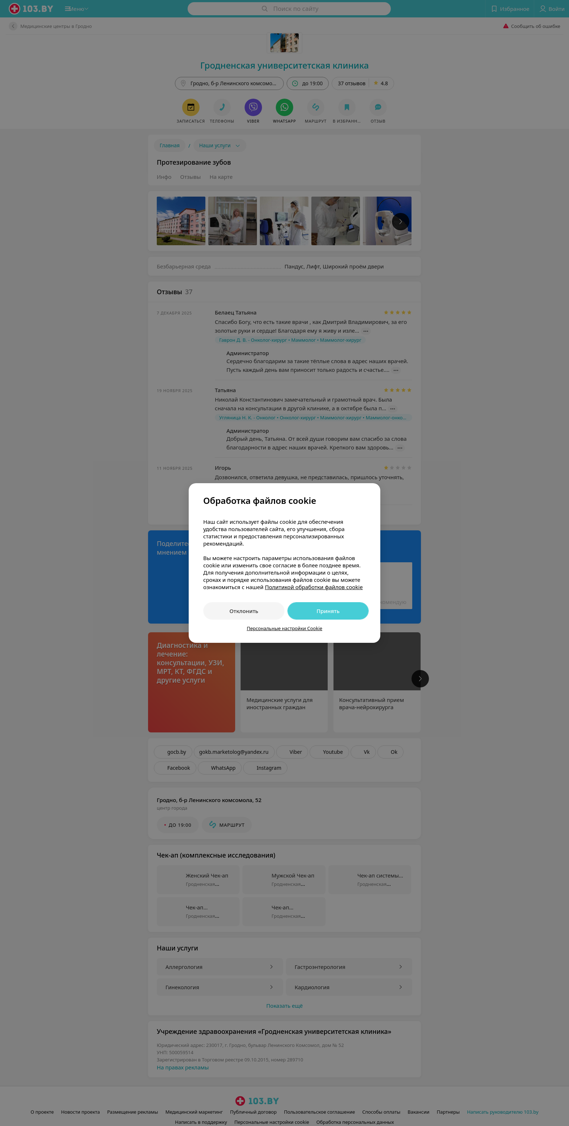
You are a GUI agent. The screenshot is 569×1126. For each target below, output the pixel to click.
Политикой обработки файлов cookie (314, 587)
